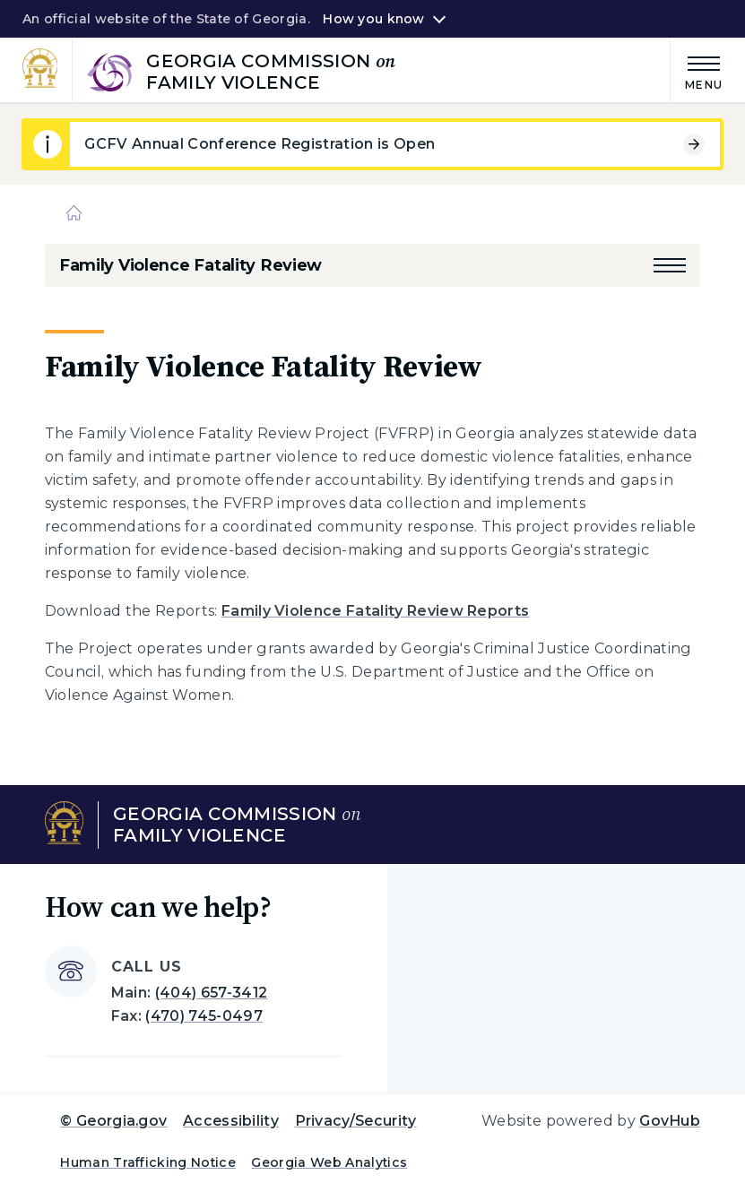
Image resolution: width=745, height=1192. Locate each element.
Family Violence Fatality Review (190, 265)
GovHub (669, 1120)
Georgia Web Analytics (329, 1162)
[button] (670, 265)
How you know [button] (373, 19)
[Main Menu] (697, 70)
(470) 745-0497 (203, 1015)
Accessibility (231, 1120)
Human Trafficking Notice (148, 1162)
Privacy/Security (356, 1120)
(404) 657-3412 (211, 992)
